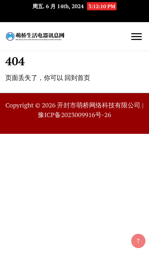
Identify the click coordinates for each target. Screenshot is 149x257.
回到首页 (77, 77)
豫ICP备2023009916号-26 (74, 114)
